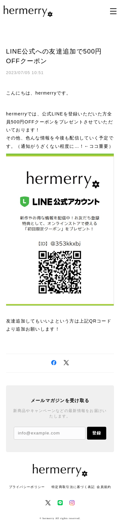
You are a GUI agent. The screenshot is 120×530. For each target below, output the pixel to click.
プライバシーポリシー (27, 487)
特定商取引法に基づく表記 (73, 487)
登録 (96, 433)
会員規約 (104, 487)
